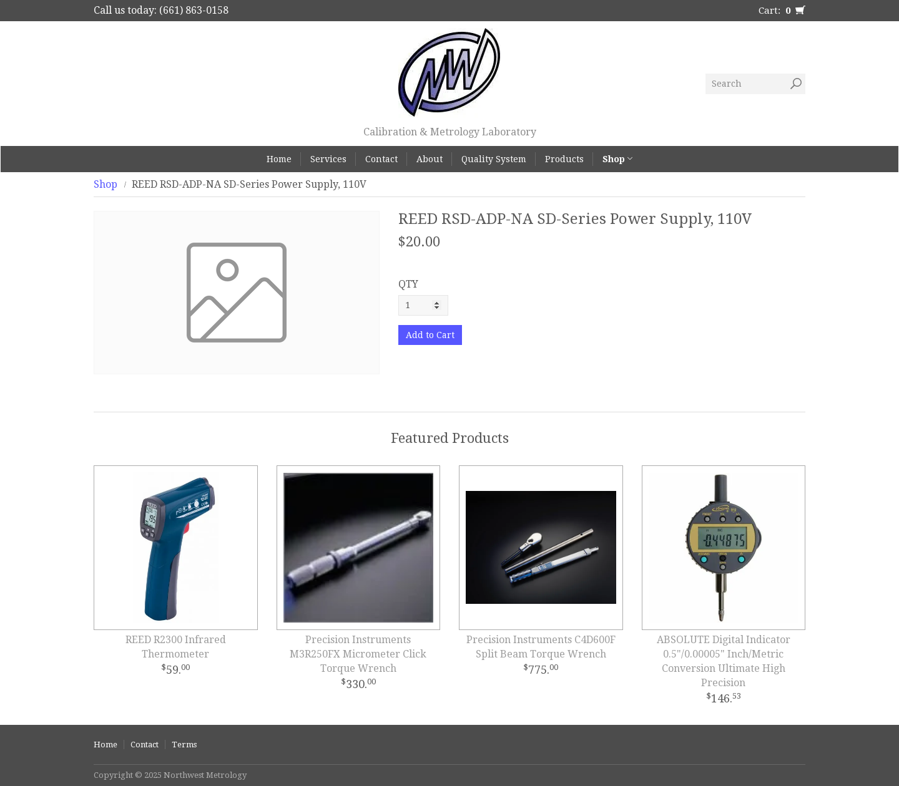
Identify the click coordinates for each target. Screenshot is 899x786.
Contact (381, 159)
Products (564, 159)
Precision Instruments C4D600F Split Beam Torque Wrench (541, 647)
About (429, 159)
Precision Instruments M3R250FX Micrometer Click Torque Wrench (358, 654)
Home (279, 159)
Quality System (493, 159)
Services (328, 159)
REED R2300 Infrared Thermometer (175, 647)
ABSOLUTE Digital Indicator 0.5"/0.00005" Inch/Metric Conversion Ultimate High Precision (723, 661)
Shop (617, 159)
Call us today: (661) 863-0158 (161, 10)
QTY (408, 284)
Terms (184, 744)
